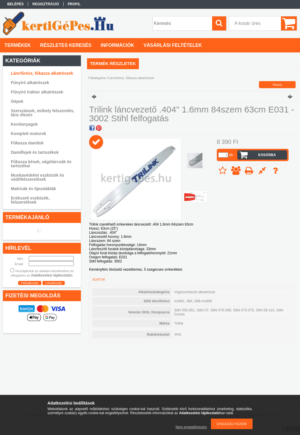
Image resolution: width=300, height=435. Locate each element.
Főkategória (96, 78)
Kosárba (267, 155)
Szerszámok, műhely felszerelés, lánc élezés (42, 112)
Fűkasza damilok (27, 143)
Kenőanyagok (24, 124)
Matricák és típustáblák (33, 188)
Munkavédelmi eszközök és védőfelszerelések (37, 177)
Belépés (15, 4)
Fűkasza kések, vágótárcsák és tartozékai (41, 163)
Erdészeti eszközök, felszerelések (30, 200)
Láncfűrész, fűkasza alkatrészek (42, 73)
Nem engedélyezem (191, 427)
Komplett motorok (28, 133)
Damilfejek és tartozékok (35, 152)
